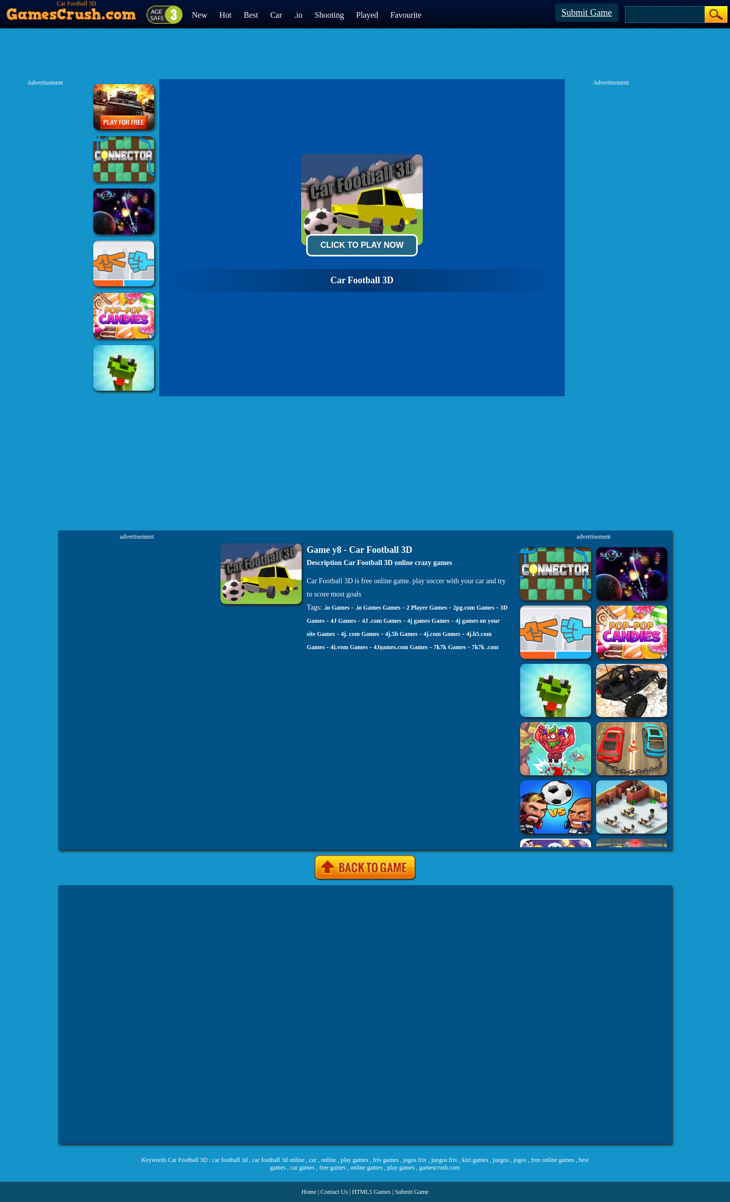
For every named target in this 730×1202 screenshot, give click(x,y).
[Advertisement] (365, 1014)
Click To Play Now (362, 245)
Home (309, 1191)
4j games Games (428, 620)
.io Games (337, 607)
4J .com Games (382, 620)
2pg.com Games (473, 607)
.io (298, 15)
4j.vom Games (349, 647)
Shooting (329, 15)
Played (367, 15)
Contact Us (334, 1191)
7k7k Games (449, 647)
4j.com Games (441, 633)
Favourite (405, 15)
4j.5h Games (401, 633)
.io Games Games (377, 607)
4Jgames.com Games (401, 647)
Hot (226, 15)
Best (251, 15)
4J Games (343, 620)
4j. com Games (360, 633)
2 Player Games (427, 607)
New (199, 15)
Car (276, 15)
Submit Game (587, 13)
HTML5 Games (371, 1191)
